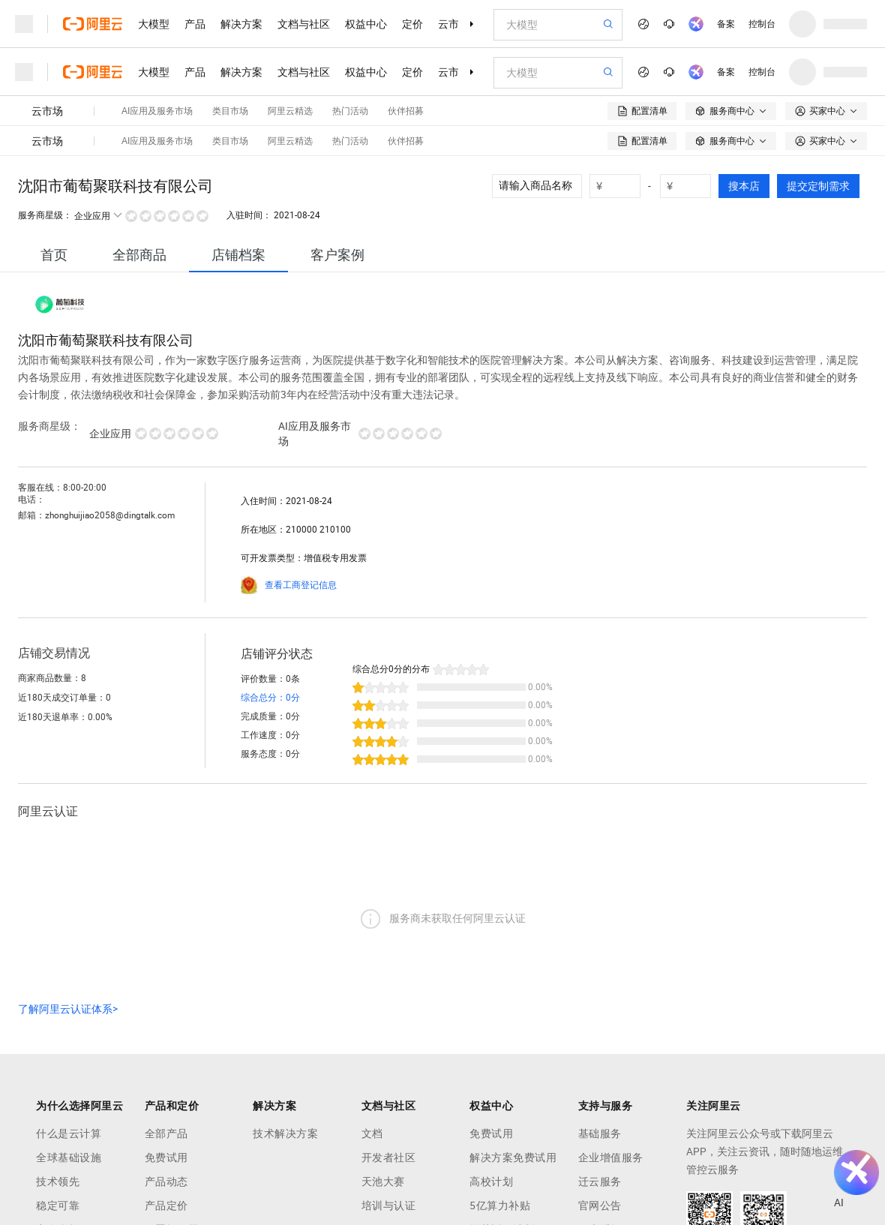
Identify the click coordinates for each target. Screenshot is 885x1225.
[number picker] (621, 186)
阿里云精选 (290, 111)
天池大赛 (383, 1181)
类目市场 (230, 111)
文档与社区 (304, 24)
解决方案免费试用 (513, 1157)
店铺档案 (239, 255)
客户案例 (337, 255)
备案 (726, 24)
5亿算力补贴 (500, 1205)
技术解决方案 (285, 1133)
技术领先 (58, 1181)
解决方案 (241, 24)
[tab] (54, 254)
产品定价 (166, 1205)
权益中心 (366, 24)
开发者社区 (389, 1157)
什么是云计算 (68, 1133)
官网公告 (600, 1205)
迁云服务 (600, 1181)
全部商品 (139, 255)
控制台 (762, 24)
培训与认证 (389, 1205)
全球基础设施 (68, 1157)
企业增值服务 (611, 1157)
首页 (54, 255)
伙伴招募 (406, 111)
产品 (195, 24)
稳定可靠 (58, 1205)
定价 (412, 24)
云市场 (454, 24)
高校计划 (491, 1181)
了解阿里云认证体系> (68, 1009)
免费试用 (166, 1157)
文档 (372, 1133)
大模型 (154, 24)
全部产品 (166, 1133)
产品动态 (166, 1181)
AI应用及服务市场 (157, 111)
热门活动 (350, 111)
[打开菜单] (24, 24)
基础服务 (600, 1133)
